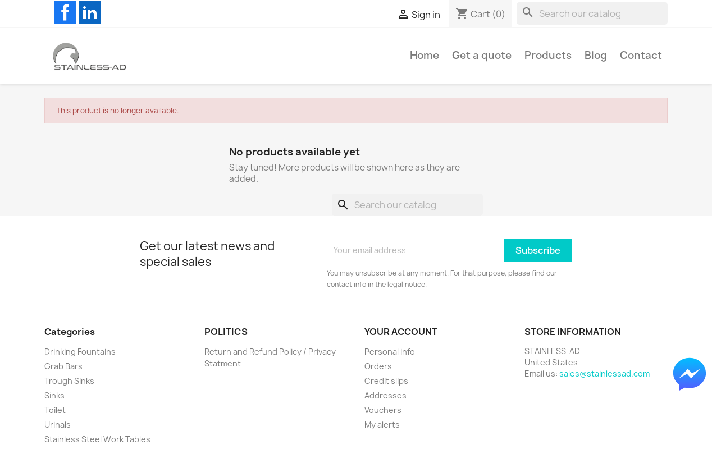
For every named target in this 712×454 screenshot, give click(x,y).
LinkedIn (90, 12)
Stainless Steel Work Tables (97, 439)
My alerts (382, 424)
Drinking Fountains (80, 351)
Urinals (57, 424)
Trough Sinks (69, 380)
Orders (378, 366)
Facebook (65, 12)
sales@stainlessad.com (604, 373)
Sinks (54, 395)
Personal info (389, 351)
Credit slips (386, 380)
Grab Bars (63, 366)
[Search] (592, 13)
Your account (400, 331)
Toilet (55, 410)
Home (424, 55)
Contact (641, 55)
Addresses (385, 395)
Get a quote (482, 55)
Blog (596, 55)
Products (548, 55)
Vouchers (382, 410)
